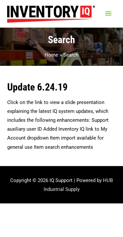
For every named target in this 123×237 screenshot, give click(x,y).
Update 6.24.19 (37, 87)
